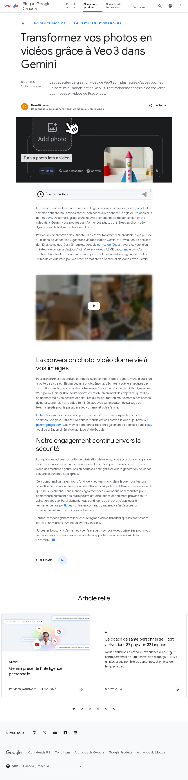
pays (48, 218)
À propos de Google (89, 752)
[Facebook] (65, 733)
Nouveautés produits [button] (91, 6)
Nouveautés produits (49, 23)
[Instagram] (34, 733)
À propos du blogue (151, 752)
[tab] (74, 709)
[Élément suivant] (170, 653)
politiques (65, 505)
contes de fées (106, 245)
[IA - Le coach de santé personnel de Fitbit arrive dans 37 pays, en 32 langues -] (142, 655)
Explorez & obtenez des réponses (97, 23)
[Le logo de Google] (14, 752)
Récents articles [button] (71, 6)
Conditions (62, 752)
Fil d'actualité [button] (138, 6)
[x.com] (44, 733)
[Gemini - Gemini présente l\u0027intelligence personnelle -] (46, 655)
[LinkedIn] (75, 733)
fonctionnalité (49, 415)
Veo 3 (140, 208)
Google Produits (121, 752)
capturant (121, 249)
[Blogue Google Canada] (23, 23)
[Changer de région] (53, 766)
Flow (148, 425)
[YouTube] (54, 733)
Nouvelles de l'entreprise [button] (114, 6)
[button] (157, 105)
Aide (12, 766)
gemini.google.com (49, 425)
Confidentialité (39, 752)
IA (62, 560)
